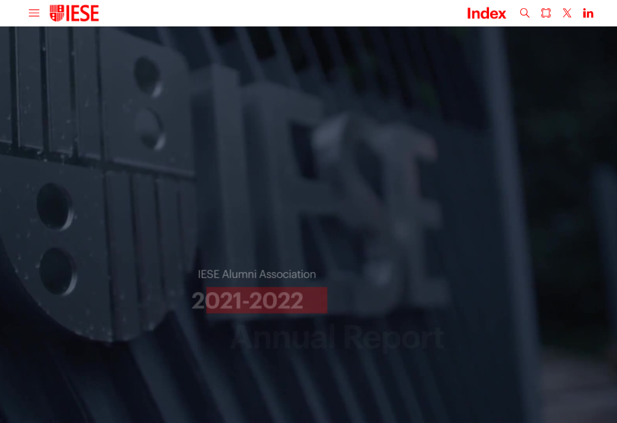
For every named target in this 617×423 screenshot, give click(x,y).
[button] (34, 13)
